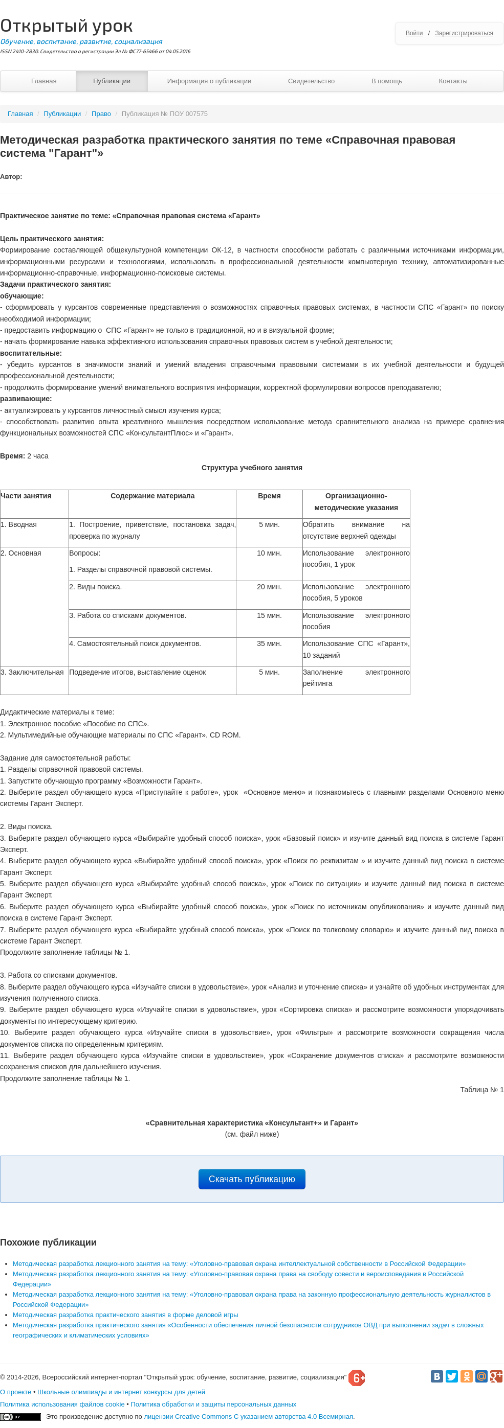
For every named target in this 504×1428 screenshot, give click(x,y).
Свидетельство (311, 81)
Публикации (111, 81)
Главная (43, 81)
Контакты (453, 81)
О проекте (15, 1392)
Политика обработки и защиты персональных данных (213, 1404)
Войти (414, 33)
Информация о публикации (209, 81)
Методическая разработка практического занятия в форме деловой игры (125, 1315)
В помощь (386, 81)
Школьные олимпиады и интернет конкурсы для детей (121, 1392)
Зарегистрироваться (464, 33)
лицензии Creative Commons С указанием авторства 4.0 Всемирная (248, 1416)
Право (101, 114)
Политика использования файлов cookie (62, 1404)
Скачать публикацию (252, 1179)
